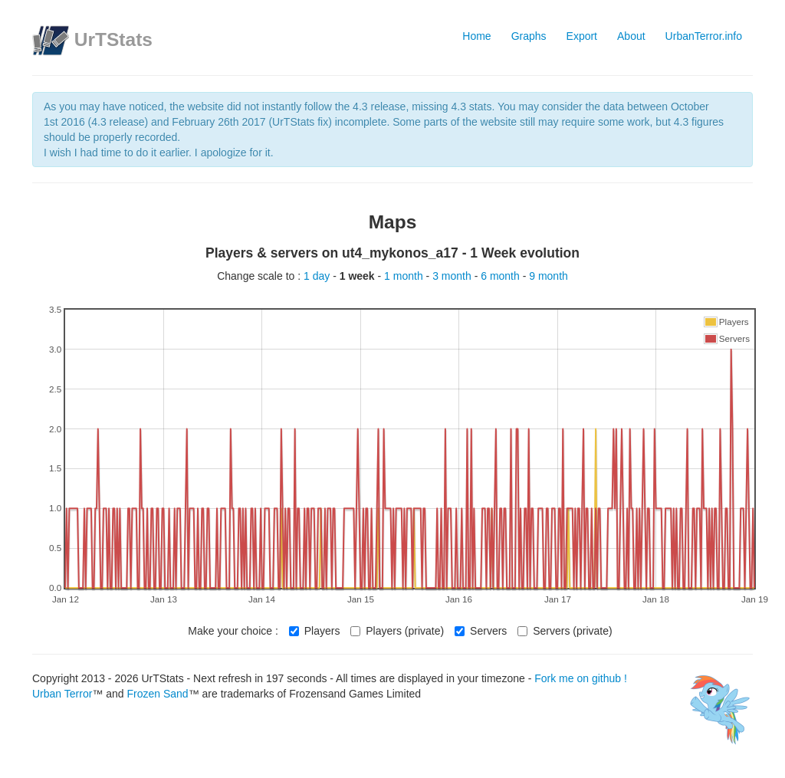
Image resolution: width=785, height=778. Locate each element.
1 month (404, 276)
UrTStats (113, 39)
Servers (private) (564, 631)
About (631, 36)
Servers (481, 631)
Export (582, 36)
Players (314, 631)
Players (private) (397, 631)
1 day (318, 276)
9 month (548, 276)
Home (476, 36)
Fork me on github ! (580, 678)
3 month (453, 276)
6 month (501, 276)
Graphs (529, 36)
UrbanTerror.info (703, 36)
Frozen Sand (157, 694)
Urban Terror (62, 694)
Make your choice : (233, 631)
